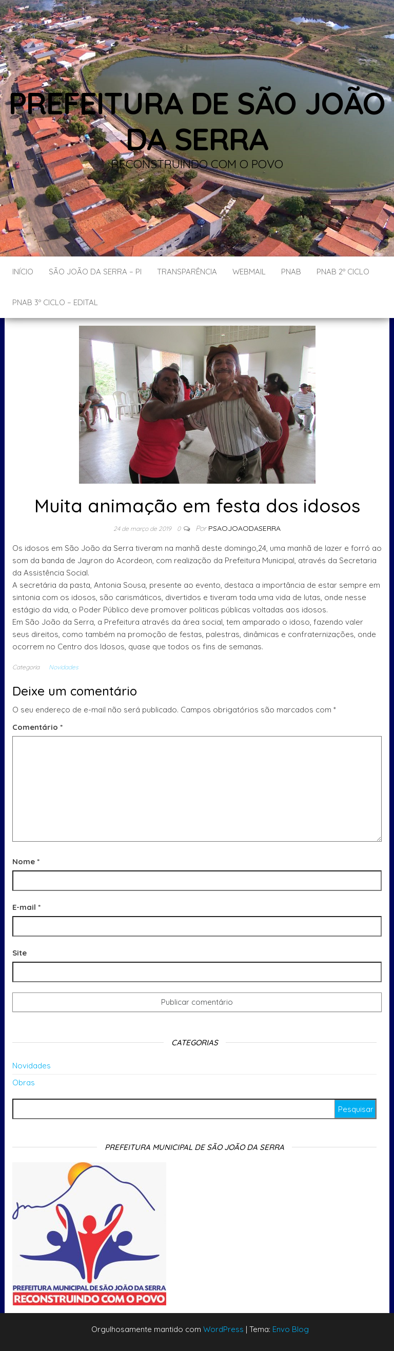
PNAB (291, 271)
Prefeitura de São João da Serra (197, 121)
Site (19, 953)
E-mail (26, 907)
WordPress (223, 1329)
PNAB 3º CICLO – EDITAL (55, 302)
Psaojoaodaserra (244, 528)
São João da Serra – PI (95, 271)
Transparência (187, 271)
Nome (26, 861)
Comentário (37, 727)
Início (22, 271)
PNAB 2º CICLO (343, 271)
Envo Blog (290, 1329)
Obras (23, 1082)
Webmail (249, 271)
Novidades (63, 667)
